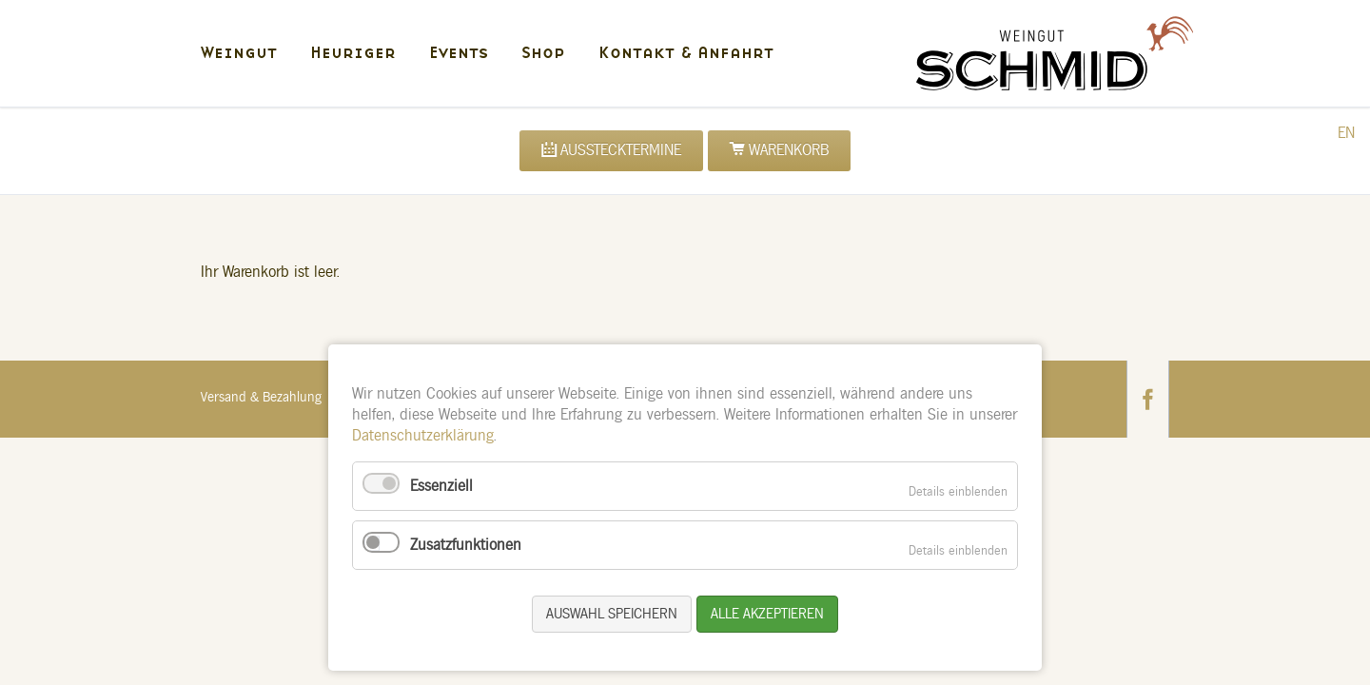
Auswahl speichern (611, 614)
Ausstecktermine (620, 150)
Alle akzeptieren (767, 614)
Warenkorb (789, 150)
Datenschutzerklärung (423, 435)
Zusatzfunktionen (465, 545)
